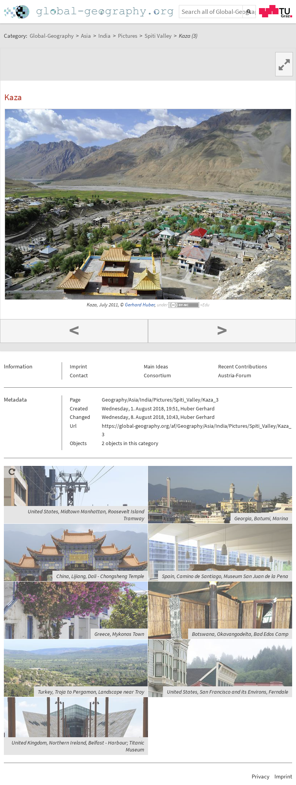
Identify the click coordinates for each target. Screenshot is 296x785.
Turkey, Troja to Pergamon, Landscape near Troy (91, 691)
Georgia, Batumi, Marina (261, 518)
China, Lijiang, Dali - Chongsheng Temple (100, 576)
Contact (79, 375)
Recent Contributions (242, 366)
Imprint (78, 366)
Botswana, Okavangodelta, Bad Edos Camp (240, 633)
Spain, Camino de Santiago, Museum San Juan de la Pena (225, 576)
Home (89, 11)
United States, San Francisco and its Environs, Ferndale (227, 691)
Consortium (157, 375)
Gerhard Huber (140, 304)
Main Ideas (156, 366)
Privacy (260, 776)
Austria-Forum (234, 375)
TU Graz (275, 11)
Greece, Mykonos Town (119, 633)
